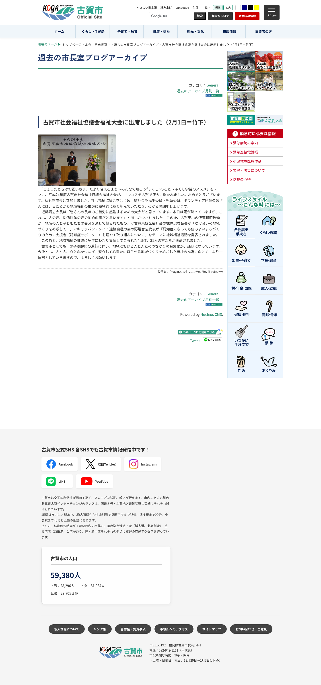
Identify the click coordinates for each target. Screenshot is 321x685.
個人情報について (66, 629)
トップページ (72, 44)
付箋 (195, 7)
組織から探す (220, 16)
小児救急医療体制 (247, 161)
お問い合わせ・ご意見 (251, 629)
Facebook (59, 464)
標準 (217, 7)
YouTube (94, 481)
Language (182, 7)
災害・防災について (249, 170)
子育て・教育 (127, 31)
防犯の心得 (242, 179)
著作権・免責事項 (133, 629)
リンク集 (100, 629)
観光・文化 (195, 31)
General (212, 85)
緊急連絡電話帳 (245, 152)
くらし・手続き (93, 31)
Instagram (143, 464)
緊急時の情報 (247, 16)
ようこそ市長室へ (98, 44)
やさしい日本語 (146, 7)
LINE (56, 481)
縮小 (207, 7)
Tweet (195, 340)
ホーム (59, 31)
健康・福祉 (161, 31)
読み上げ (166, 7)
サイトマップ (211, 629)
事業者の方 (263, 31)
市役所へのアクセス (174, 629)
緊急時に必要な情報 (255, 133)
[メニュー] (272, 12)
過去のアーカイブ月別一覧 (198, 90)
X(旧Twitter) (100, 464)
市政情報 (229, 31)
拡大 (228, 7)
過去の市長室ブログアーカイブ (136, 44)
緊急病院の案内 (245, 142)
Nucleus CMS (211, 314)
